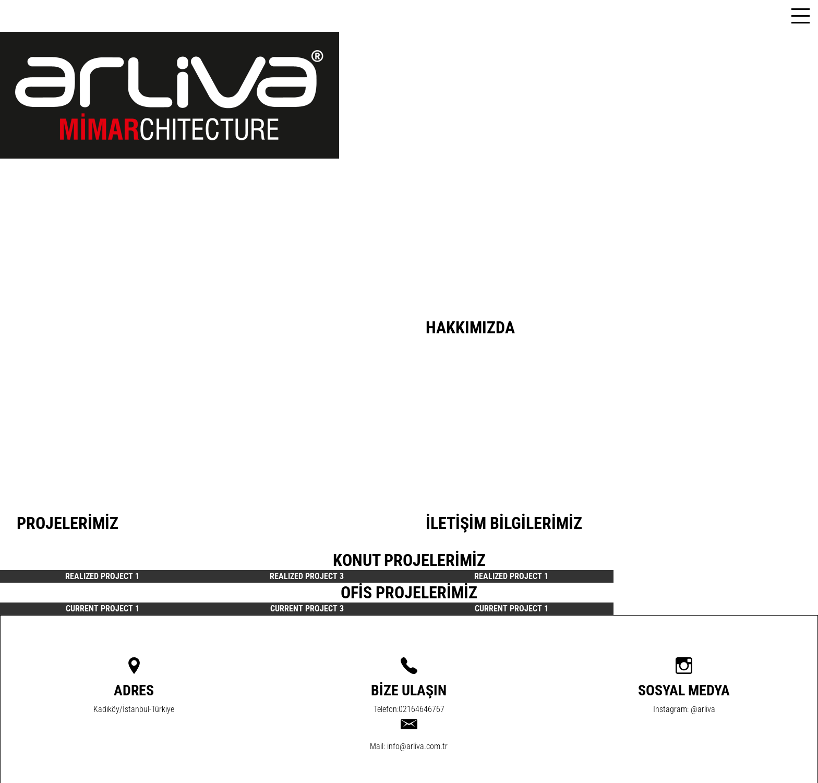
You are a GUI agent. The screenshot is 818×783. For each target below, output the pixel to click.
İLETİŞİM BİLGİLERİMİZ (504, 523)
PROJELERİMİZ (67, 523)
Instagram (670, 709)
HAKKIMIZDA (470, 328)
